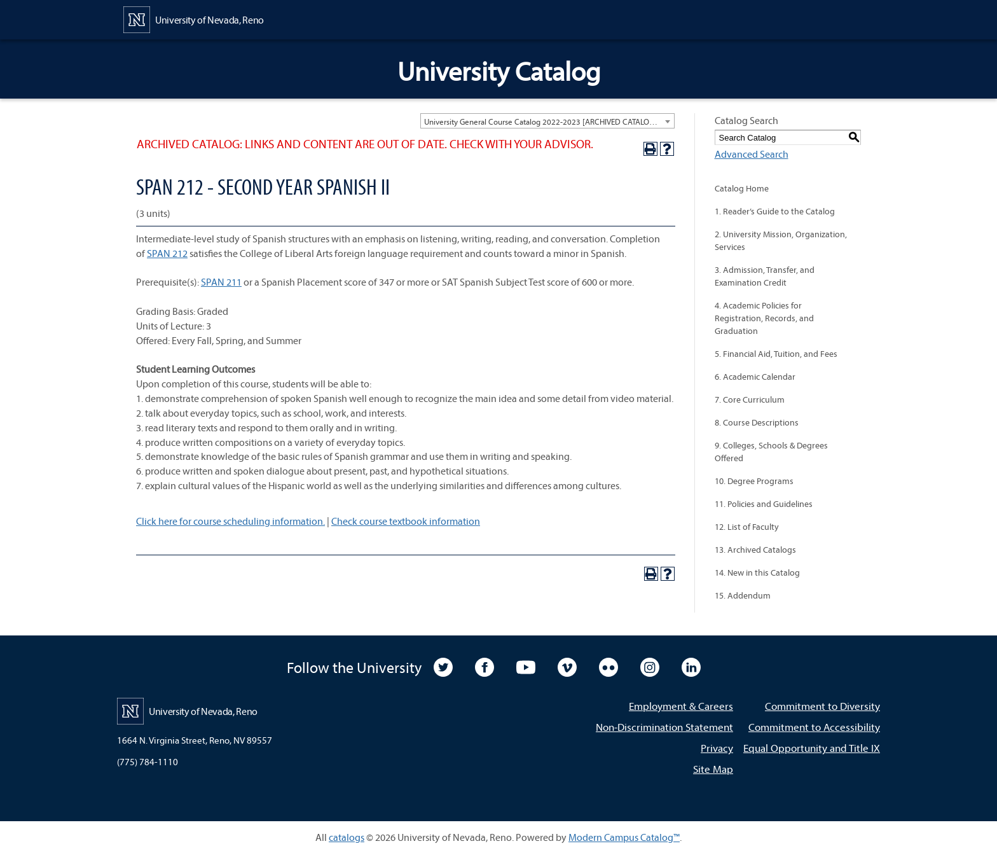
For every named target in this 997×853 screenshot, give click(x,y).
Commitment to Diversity (822, 705)
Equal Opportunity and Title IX (811, 747)
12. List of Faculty (747, 526)
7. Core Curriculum (750, 399)
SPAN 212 (167, 253)
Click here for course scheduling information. (230, 521)
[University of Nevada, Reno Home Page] (193, 18)
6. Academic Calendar (755, 376)
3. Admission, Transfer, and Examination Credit (765, 276)
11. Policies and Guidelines (764, 504)
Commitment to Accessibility (814, 726)
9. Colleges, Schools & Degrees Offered (771, 452)
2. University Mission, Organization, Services (781, 240)
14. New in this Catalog (757, 572)
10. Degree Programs (754, 481)
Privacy (717, 747)
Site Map (713, 768)
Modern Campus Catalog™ (624, 837)
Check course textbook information (405, 521)
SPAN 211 (221, 281)
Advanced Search (751, 154)
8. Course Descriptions (757, 422)
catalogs (346, 837)
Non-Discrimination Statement (664, 726)
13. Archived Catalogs (755, 549)
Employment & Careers (681, 705)
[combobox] (547, 120)
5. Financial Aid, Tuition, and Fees (776, 353)
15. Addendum (743, 595)
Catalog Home (742, 188)
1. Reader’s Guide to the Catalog (775, 211)
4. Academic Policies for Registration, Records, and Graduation (764, 318)
